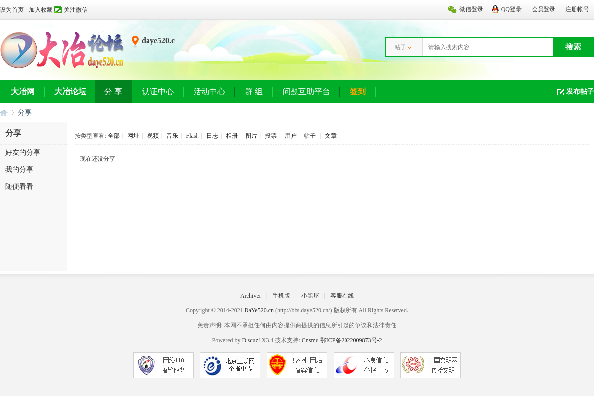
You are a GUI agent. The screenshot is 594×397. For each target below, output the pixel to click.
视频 (153, 135)
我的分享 (19, 169)
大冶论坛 (70, 91)
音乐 (172, 135)
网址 (133, 135)
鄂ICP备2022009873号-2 (351, 340)
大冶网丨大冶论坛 (4, 112)
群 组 (254, 91)
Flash (192, 135)
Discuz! (251, 340)
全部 (114, 135)
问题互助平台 (306, 91)
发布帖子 (580, 91)
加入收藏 (40, 9)
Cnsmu (311, 340)
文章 (331, 135)
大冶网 (23, 91)
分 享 (113, 91)
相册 (232, 135)
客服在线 (342, 295)
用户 (291, 135)
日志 (212, 135)
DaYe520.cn (259, 310)
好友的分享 (22, 152)
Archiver (250, 295)
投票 (271, 135)
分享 (25, 112)
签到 (358, 91)
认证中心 (158, 91)
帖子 (400, 47)
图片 (251, 135)
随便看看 (19, 186)
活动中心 (209, 91)
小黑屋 (310, 295)
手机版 (281, 295)
